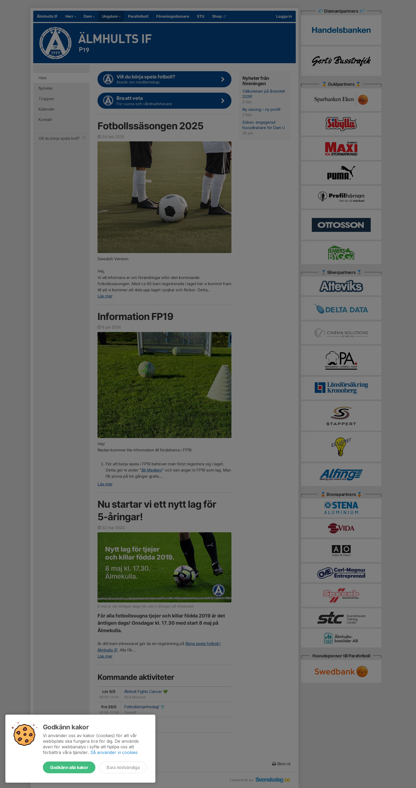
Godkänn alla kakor (69, 767)
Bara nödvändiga (123, 767)
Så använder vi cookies (114, 752)
